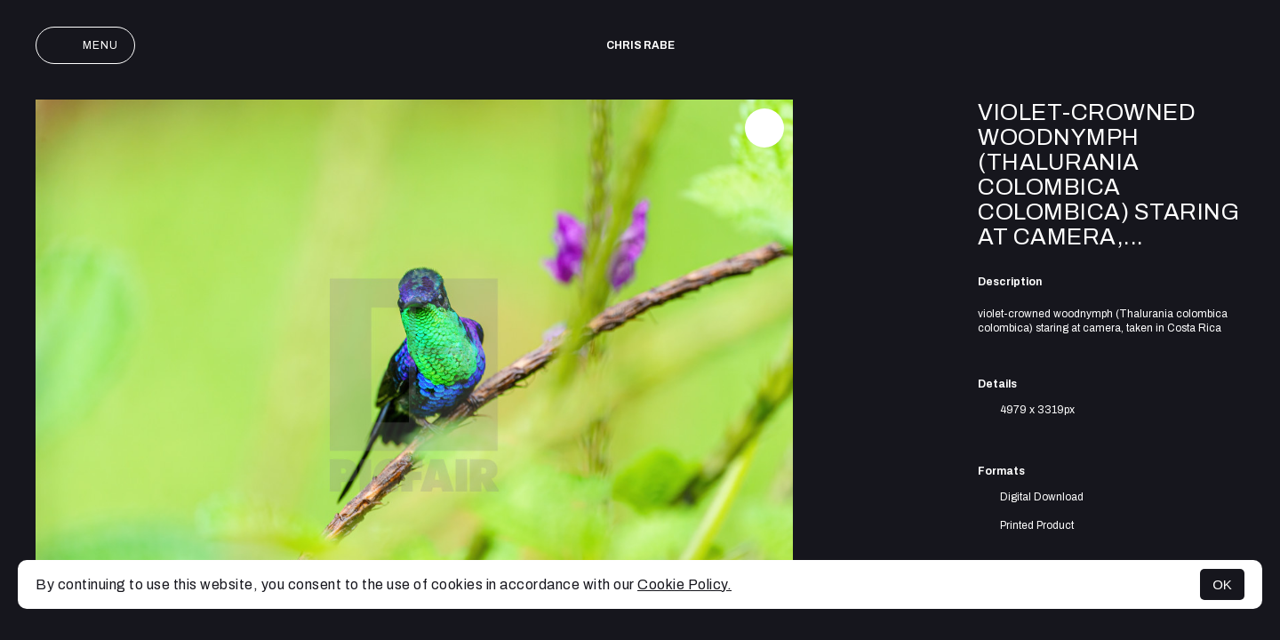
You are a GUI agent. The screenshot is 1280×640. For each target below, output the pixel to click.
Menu (85, 45)
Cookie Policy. (684, 584)
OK (1222, 584)
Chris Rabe (640, 45)
